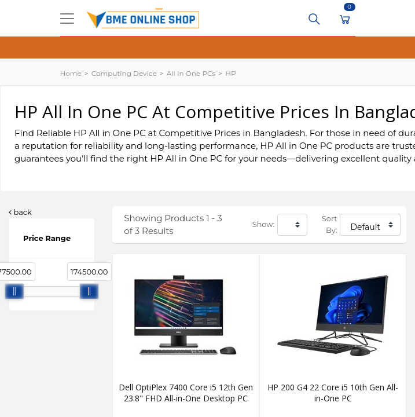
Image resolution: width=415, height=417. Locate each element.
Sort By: (329, 224)
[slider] (14, 291)
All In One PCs (191, 73)
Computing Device (124, 73)
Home (71, 73)
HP (230, 73)
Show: (263, 224)
